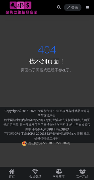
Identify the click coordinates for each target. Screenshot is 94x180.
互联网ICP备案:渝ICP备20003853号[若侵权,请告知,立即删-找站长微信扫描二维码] (47, 136)
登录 (72, 8)
